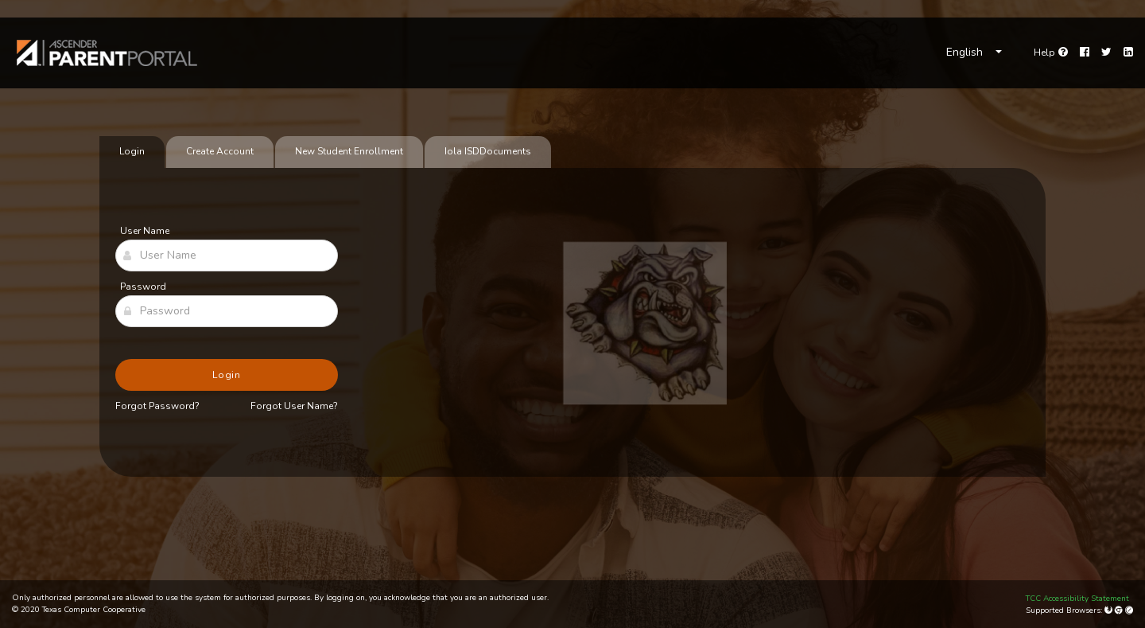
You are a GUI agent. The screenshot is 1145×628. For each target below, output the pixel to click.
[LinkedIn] (1128, 52)
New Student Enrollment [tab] (349, 151)
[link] (107, 53)
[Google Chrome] (1120, 610)
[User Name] (226, 255)
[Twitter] (1106, 52)
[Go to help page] (1051, 52)
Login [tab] (132, 151)
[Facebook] (1084, 52)
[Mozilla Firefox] (1109, 610)
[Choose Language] (974, 52)
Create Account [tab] (220, 151)
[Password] (226, 311)
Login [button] (227, 375)
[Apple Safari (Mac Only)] (1129, 610)
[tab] (488, 152)
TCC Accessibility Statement (1077, 598)
